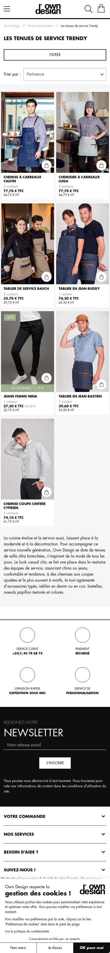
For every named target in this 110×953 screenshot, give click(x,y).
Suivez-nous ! (19, 870)
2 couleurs (11, 186)
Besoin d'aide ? (21, 852)
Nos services (19, 834)
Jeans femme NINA (20, 396)
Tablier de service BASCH (26, 288)
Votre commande (24, 817)
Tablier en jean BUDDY (79, 288)
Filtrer (55, 55)
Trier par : (12, 74)
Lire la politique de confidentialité (27, 931)
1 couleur (65, 294)
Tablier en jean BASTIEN (80, 396)
